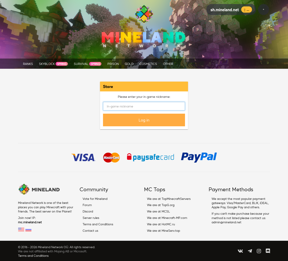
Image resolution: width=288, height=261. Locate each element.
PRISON (113, 64)
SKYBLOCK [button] (53, 64)
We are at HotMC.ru (161, 224)
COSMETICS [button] (148, 64)
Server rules (91, 218)
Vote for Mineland (95, 198)
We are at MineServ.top (163, 230)
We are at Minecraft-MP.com (167, 218)
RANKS (28, 64)
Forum (87, 205)
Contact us (90, 230)
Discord (88, 211)
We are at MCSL (158, 211)
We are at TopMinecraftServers (169, 198)
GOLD (129, 64)
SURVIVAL (87, 64)
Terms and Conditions (98, 224)
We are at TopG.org (160, 205)
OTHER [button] (168, 64)
